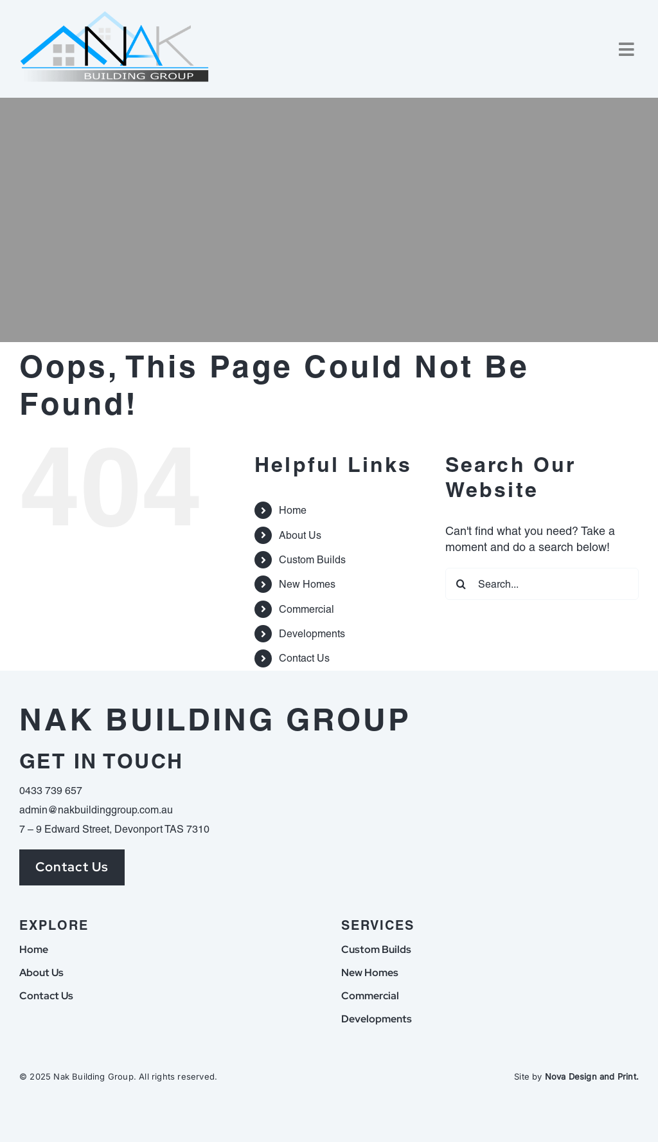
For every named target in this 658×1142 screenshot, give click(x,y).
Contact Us (304, 658)
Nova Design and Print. (592, 1076)
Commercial (306, 609)
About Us (300, 535)
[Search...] (542, 584)
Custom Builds (312, 560)
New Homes (307, 584)
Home (293, 510)
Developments (312, 634)
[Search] (461, 584)
